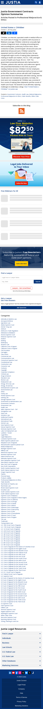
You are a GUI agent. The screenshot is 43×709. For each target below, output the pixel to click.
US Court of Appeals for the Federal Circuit (13, 584)
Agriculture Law (5, 323)
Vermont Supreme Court (8, 609)
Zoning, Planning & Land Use (9, 621)
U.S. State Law (8, 656)
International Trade (6, 421)
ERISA (2, 392)
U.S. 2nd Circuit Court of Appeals (10, 531)
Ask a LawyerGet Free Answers (8, 299)
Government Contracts (14, 94)
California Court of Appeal (8, 346)
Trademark (4, 521)
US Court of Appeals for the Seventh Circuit (14, 596)
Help (21, 693)
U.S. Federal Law (8, 652)
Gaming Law (4, 397)
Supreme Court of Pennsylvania (10, 513)
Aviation (3, 339)
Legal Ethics (4, 435)
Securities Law (5, 490)
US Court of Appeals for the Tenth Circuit (13, 600)
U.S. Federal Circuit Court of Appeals (12, 574)
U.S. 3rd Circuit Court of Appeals (10, 533)
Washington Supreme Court (9, 613)
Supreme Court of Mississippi (9, 507)
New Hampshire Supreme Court (10, 460)
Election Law (5, 380)
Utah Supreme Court (7, 605)
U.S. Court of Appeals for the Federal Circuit (14, 552)
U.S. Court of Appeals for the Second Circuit (14, 562)
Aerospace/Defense (7, 321)
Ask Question (21, 308)
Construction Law (6, 364)
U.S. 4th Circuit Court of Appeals (10, 535)
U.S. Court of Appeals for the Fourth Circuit (14, 558)
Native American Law (7, 456)
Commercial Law (6, 356)
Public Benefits (26, 96)
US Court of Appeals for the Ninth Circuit (13, 592)
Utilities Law (4, 607)
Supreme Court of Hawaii (8, 503)
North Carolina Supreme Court (10, 468)
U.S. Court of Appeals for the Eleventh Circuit (14, 551)
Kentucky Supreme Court (8, 429)
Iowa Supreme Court (7, 425)
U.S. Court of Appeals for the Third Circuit (13, 570)
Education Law (5, 378)
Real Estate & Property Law (9, 484)
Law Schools (7, 647)
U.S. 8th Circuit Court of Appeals (10, 543)
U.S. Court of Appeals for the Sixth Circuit (13, 566)
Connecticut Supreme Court (9, 360)
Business (5, 643)
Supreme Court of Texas (8, 515)
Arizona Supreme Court (8, 335)
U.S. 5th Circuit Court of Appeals (10, 537)
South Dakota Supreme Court (10, 494)
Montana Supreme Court (8, 454)
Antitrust (3, 329)
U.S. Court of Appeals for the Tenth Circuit (13, 568)
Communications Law (7, 358)
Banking (3, 341)
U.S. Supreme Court (7, 576)
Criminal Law (5, 374)
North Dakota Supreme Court (10, 470)
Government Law (6, 405)
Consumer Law (5, 366)
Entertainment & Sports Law (9, 388)
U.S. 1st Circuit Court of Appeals (10, 529)
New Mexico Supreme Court (9, 462)
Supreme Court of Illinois (8, 505)
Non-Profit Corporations (8, 466)
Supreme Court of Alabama (9, 496)
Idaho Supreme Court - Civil (9, 409)
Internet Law (5, 423)
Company (21, 689)
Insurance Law (5, 415)
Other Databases (9, 661)
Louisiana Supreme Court (8, 439)
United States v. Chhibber (12, 27)
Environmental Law (6, 390)
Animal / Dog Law (6, 327)
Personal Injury (5, 476)
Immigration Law (6, 411)
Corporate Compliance (7, 372)
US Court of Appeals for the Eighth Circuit (13, 580)
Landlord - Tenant (6, 433)
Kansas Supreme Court (8, 427)
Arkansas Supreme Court (8, 337)
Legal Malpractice (6, 437)
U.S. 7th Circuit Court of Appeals (10, 541)
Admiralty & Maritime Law (9, 319)
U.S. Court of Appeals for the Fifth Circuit (13, 554)
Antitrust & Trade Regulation (9, 331)
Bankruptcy (4, 342)
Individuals (6, 638)
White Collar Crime (6, 615)
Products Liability (6, 478)
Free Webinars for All (9, 191)
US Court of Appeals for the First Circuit (13, 588)
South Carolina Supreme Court (10, 492)
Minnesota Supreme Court (9, 452)
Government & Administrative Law (11, 401)
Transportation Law (7, 523)
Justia (24, 677)
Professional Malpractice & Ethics (11, 96)
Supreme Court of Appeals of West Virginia (14, 498)
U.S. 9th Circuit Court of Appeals (10, 545)
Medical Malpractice (35, 94)
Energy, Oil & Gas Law (7, 384)
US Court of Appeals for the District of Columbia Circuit (17, 578)
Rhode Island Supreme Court (9, 488)
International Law (6, 419)
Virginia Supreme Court (8, 611)
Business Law (5, 344)
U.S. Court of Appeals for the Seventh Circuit (14, 564)
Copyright (4, 370)
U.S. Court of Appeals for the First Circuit (13, 556)
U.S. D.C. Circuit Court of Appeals (11, 572)
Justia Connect (21, 680)
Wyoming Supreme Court (8, 619)
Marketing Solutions (10, 665)
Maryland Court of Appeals (9, 443)
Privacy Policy (21, 701)
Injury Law (4, 413)
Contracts (4, 368)
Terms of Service (21, 697)
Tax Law (3, 519)
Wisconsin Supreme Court (8, 617)
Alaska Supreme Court (7, 325)
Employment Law (6, 382)
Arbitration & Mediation (8, 333)
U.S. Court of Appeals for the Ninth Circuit (13, 560)
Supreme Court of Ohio (8, 511)
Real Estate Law (6, 486)
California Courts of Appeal (9, 348)
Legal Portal (21, 685)
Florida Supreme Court (7, 395)
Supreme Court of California (9, 499)
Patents (3, 474)
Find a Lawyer (6, 273)
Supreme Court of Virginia (8, 517)
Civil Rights (4, 352)
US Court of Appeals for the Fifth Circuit (13, 586)
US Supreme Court (6, 604)
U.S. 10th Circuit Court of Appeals (11, 525)
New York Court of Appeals (9, 464)
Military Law (4, 450)
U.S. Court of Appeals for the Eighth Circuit (13, 549)
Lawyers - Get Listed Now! (21, 288)
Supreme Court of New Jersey (10, 509)
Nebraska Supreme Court (8, 458)
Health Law (25, 94)
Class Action (4, 354)
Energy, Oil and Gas (7, 386)
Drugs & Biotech (6, 376)
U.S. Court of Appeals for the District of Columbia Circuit (18, 547)
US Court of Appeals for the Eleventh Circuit (14, 582)
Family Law (4, 394)
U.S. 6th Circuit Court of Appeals (10, 539)
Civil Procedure (5, 350)
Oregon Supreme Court (8, 472)
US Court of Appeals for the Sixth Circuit (13, 598)
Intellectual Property (7, 417)
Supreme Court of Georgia (9, 501)
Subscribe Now (21, 263)
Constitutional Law (6, 362)
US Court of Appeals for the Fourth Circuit (13, 590)
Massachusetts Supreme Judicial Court (12, 445)
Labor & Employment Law (9, 431)
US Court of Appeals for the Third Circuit (13, 602)
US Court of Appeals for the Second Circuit (13, 594)
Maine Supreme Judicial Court (10, 441)
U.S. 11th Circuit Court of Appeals (11, 527)
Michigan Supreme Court (8, 448)
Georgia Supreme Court (8, 399)
